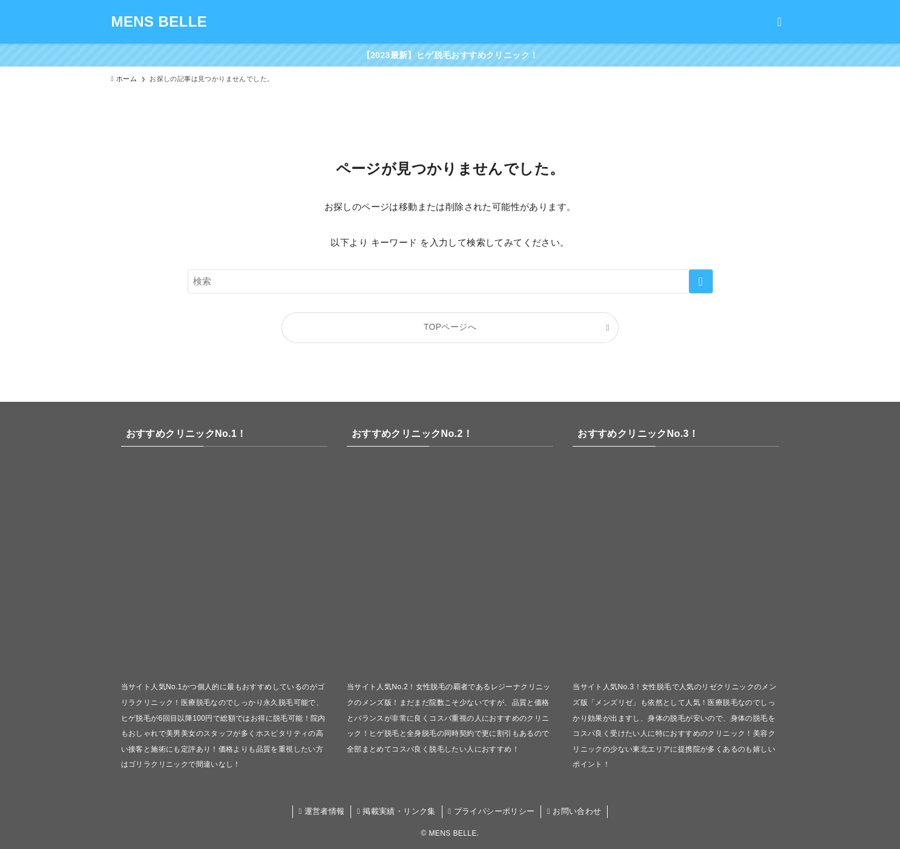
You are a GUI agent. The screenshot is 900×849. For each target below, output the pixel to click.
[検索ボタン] (779, 22)
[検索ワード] (450, 281)
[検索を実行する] (701, 281)
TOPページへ (450, 327)
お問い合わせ (574, 811)
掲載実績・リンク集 (396, 811)
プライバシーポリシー (491, 811)
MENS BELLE (159, 22)
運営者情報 (321, 811)
